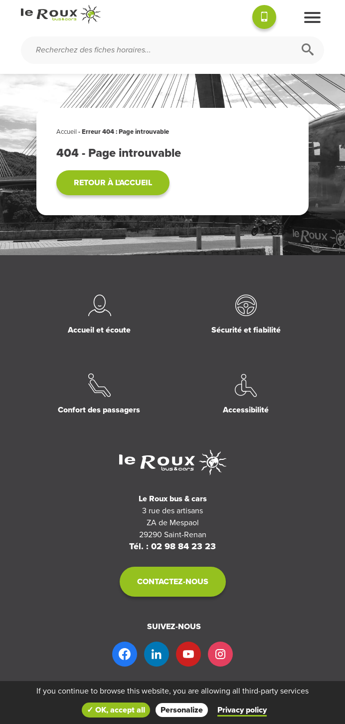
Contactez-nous (172, 582)
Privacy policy (242, 710)
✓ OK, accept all (116, 710)
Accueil (66, 132)
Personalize (182, 710)
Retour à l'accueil (113, 183)
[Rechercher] (308, 50)
